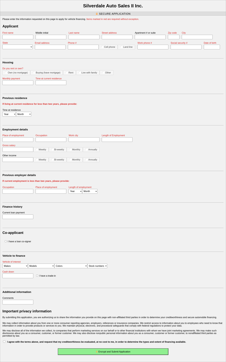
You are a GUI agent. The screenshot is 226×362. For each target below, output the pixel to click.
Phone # (72, 43)
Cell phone (108, 47)
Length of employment (80, 187)
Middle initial (42, 33)
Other (106, 72)
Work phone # (145, 43)
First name (7, 33)
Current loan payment (13, 212)
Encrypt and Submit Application (113, 352)
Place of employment (13, 135)
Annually (91, 149)
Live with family (88, 72)
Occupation (41, 135)
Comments (8, 298)
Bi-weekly (57, 149)
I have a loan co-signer (18, 241)
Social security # (179, 43)
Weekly (41, 149)
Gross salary (8, 145)
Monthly (74, 149)
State (5, 43)
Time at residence (11, 110)
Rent (69, 72)
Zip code (172, 33)
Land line (126, 47)
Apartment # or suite (145, 33)
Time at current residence (49, 78)
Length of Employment (113, 135)
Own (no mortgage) (16, 72)
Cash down (8, 272)
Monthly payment (11, 78)
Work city (73, 135)
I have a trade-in (46, 276)
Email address (42, 43)
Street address (109, 33)
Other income (9, 155)
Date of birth (210, 43)
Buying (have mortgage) (46, 72)
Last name (74, 33)
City (184, 33)
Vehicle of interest (11, 262)
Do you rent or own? (12, 68)
